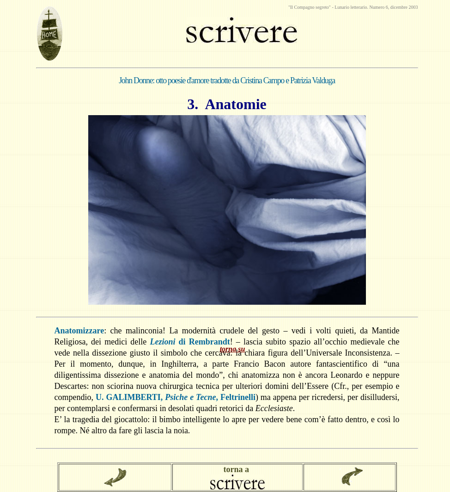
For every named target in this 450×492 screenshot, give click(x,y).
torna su (232, 349)
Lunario (342, 7)
